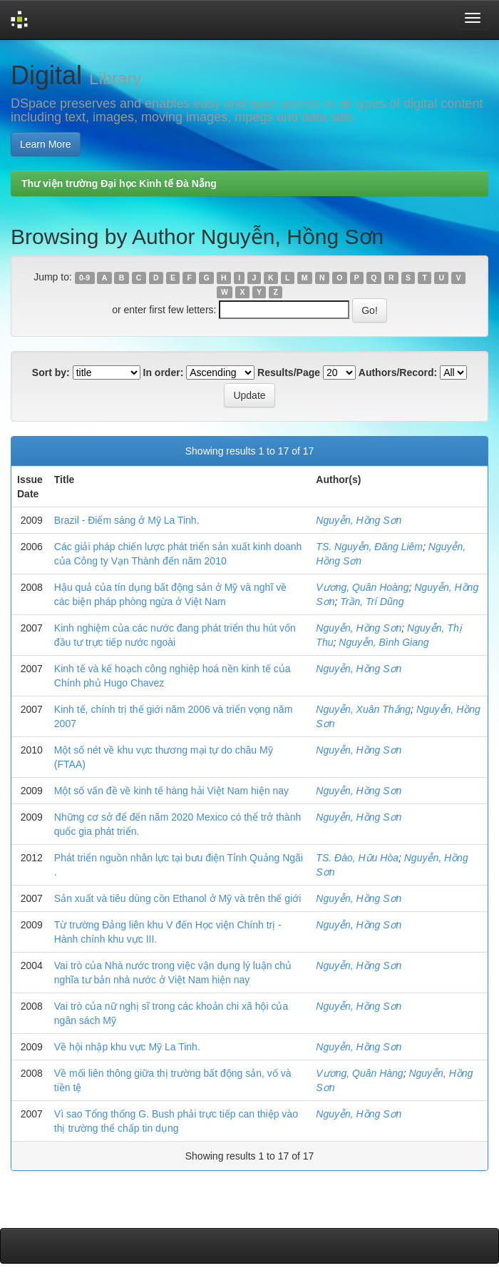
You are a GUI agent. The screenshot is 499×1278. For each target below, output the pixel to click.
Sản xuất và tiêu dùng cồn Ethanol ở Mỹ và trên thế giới (178, 898)
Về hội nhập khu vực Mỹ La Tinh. (127, 1047)
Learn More (45, 144)
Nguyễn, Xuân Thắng (363, 709)
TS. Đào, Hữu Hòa (357, 857)
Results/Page (288, 372)
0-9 (84, 277)
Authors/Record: (398, 372)
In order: (163, 372)
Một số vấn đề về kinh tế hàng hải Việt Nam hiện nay (171, 790)
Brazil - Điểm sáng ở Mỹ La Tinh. (127, 520)
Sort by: (51, 372)
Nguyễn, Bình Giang (383, 642)
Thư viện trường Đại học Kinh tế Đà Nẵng (119, 183)
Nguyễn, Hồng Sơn (358, 520)
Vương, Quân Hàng (359, 1073)
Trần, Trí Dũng (371, 601)
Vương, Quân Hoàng (362, 587)
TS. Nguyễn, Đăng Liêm (369, 546)
